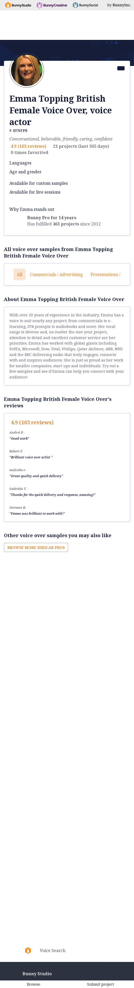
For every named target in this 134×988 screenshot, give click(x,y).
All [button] (19, 274)
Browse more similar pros (36, 547)
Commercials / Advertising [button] (56, 274)
